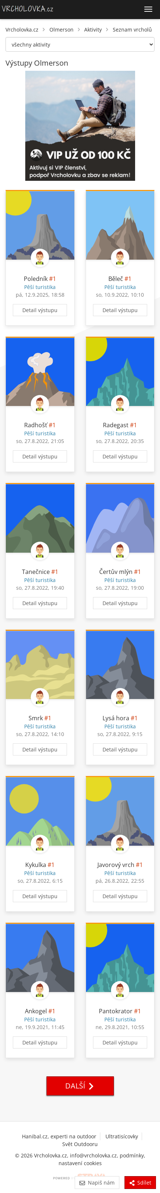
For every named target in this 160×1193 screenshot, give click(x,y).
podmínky (132, 1155)
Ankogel (36, 1011)
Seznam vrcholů (132, 29)
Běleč (115, 279)
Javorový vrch (115, 865)
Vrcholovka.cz (21, 29)
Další (80, 1086)
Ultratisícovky (121, 1136)
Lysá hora (116, 718)
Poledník (36, 279)
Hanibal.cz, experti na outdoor (59, 1136)
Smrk (36, 718)
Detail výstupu (39, 310)
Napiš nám (96, 1182)
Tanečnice (36, 572)
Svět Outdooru (80, 1144)
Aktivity (93, 29)
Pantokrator (116, 1011)
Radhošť (35, 425)
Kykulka (35, 865)
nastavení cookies (80, 1163)
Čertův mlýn (116, 572)
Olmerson (61, 29)
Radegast (116, 425)
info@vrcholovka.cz (93, 1155)
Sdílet (140, 1182)
